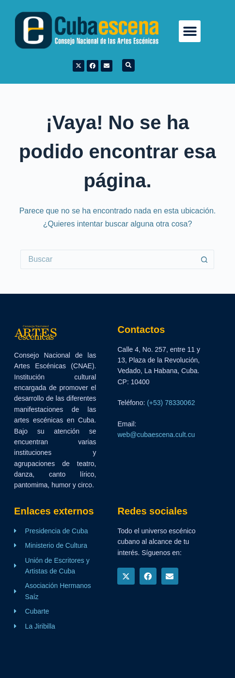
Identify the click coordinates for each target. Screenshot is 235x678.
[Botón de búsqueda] (204, 259)
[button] (190, 31)
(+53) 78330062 (171, 403)
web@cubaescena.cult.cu (156, 434)
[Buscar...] (107, 259)
